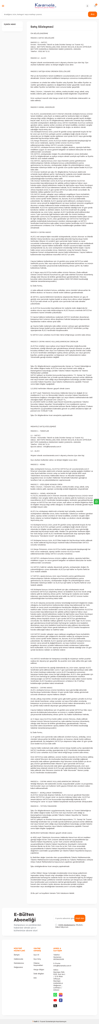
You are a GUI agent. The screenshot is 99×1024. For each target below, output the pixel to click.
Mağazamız (18, 967)
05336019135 (58, 959)
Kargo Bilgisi (39, 969)
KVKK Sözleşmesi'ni (66, 925)
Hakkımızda (18, 959)
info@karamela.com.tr (62, 966)
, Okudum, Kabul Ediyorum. (69, 926)
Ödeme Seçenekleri (38, 964)
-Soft (35, 1021)
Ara (92, 14)
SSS (35, 978)
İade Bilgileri (39, 974)
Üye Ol (36, 955)
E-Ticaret (41, 1021)
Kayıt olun (80, 918)
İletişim (17, 955)
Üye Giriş (37, 959)
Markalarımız (19, 963)
